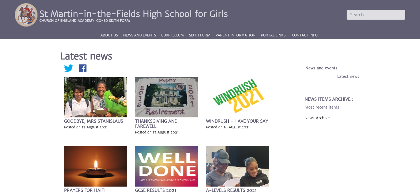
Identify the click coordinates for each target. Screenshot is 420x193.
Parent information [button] (236, 35)
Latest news (348, 76)
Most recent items (322, 107)
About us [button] (109, 35)
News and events (321, 68)
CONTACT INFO (305, 35)
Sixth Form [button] (200, 35)
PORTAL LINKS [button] (273, 35)
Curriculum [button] (173, 35)
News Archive (317, 118)
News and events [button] (140, 35)
